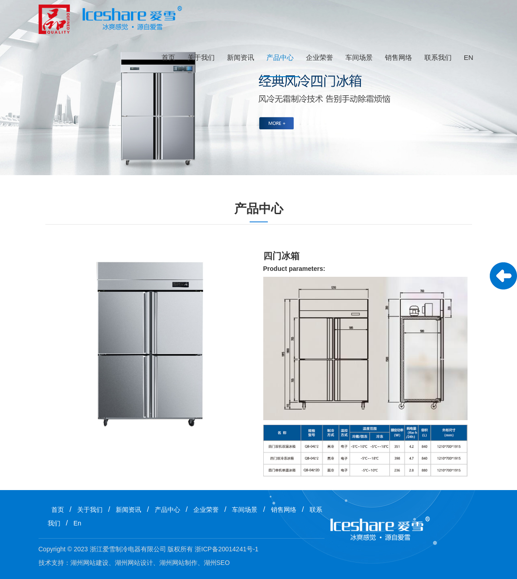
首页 (168, 57)
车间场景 (359, 57)
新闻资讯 (240, 57)
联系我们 (438, 57)
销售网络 (398, 57)
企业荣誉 (319, 57)
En (468, 57)
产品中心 (280, 57)
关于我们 (201, 57)
